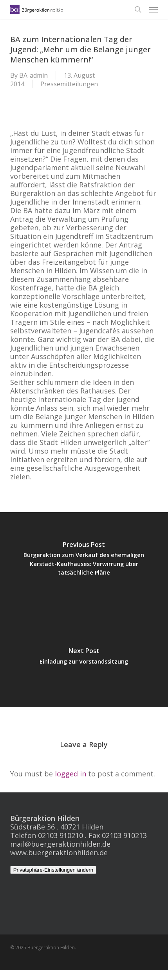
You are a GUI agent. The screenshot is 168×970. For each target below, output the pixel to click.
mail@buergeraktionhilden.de (60, 844)
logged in (70, 773)
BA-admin (33, 75)
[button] (153, 9)
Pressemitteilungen (69, 84)
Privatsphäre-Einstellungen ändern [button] (53, 870)
